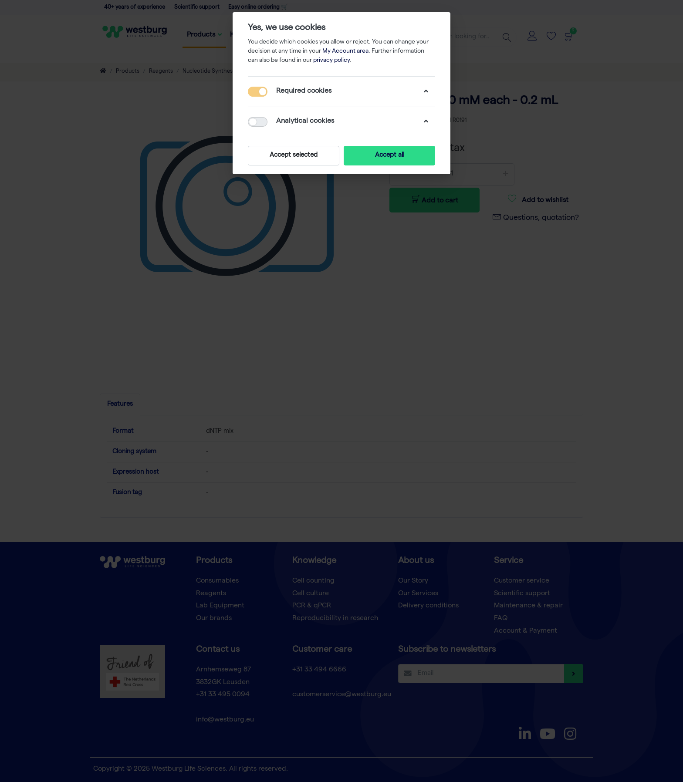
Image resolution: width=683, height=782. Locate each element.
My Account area (345, 51)
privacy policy (331, 60)
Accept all (389, 155)
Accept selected (294, 155)
